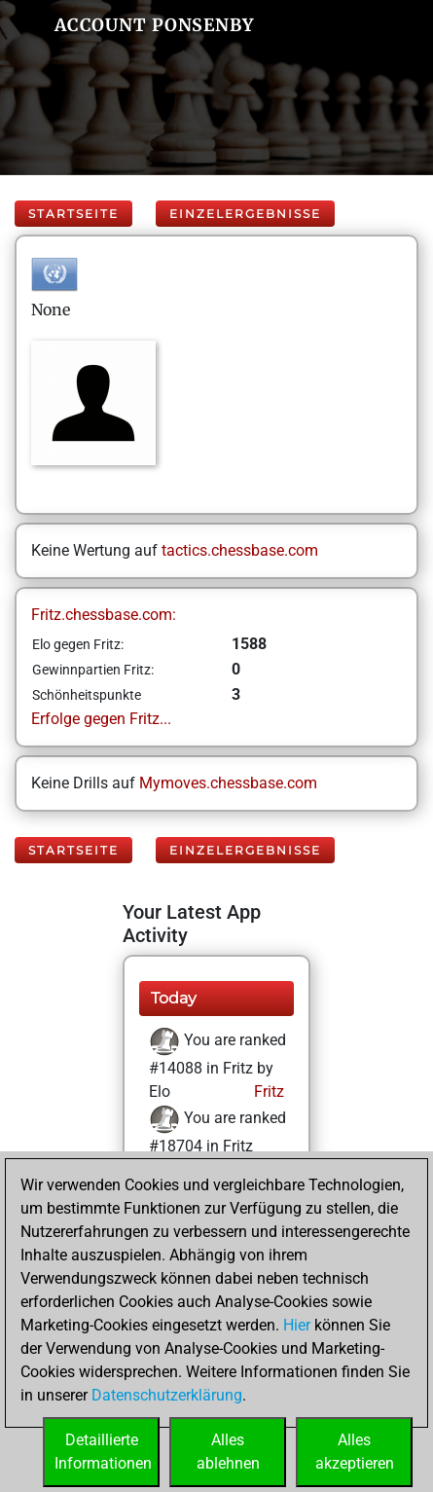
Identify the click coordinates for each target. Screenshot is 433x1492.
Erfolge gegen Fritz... (101, 719)
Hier (296, 1325)
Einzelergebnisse (245, 213)
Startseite (73, 213)
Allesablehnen (228, 1452)
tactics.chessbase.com (240, 550)
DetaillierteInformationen (103, 1452)
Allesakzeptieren (354, 1452)
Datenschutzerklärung (166, 1395)
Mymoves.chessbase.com (228, 783)
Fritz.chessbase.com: (103, 614)
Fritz (267, 1091)
